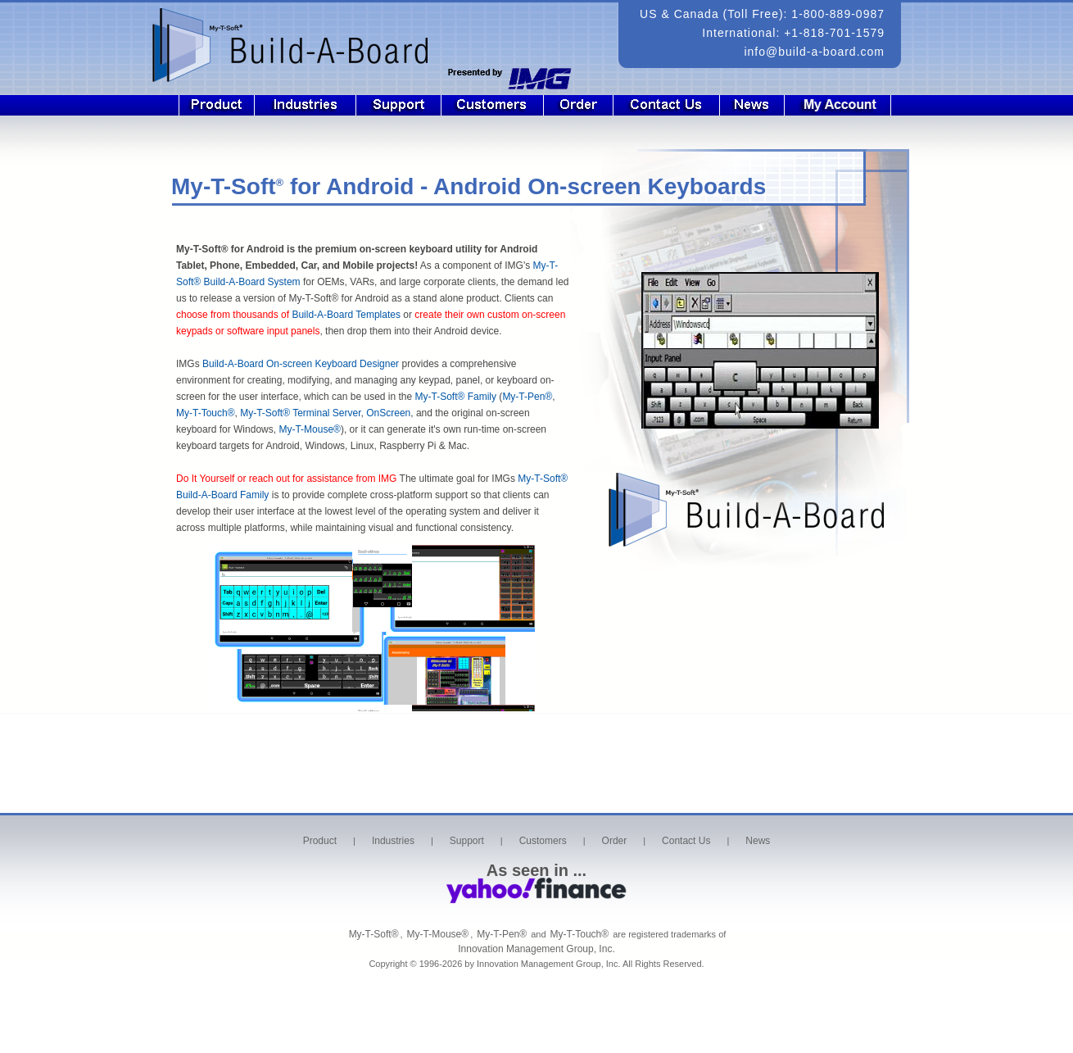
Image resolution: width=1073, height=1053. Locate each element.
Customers (492, 105)
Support (398, 105)
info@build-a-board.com (814, 51)
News (752, 105)
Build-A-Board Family (222, 495)
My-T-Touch (205, 413)
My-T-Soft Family (456, 396)
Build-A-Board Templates (346, 314)
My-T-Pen (527, 396)
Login (848, 105)
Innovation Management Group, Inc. (536, 949)
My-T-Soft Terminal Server (300, 413)
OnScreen (388, 413)
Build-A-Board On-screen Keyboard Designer (300, 364)
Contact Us (666, 105)
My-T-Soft (543, 478)
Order (578, 105)
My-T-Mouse (309, 429)
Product (217, 105)
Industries (305, 105)
